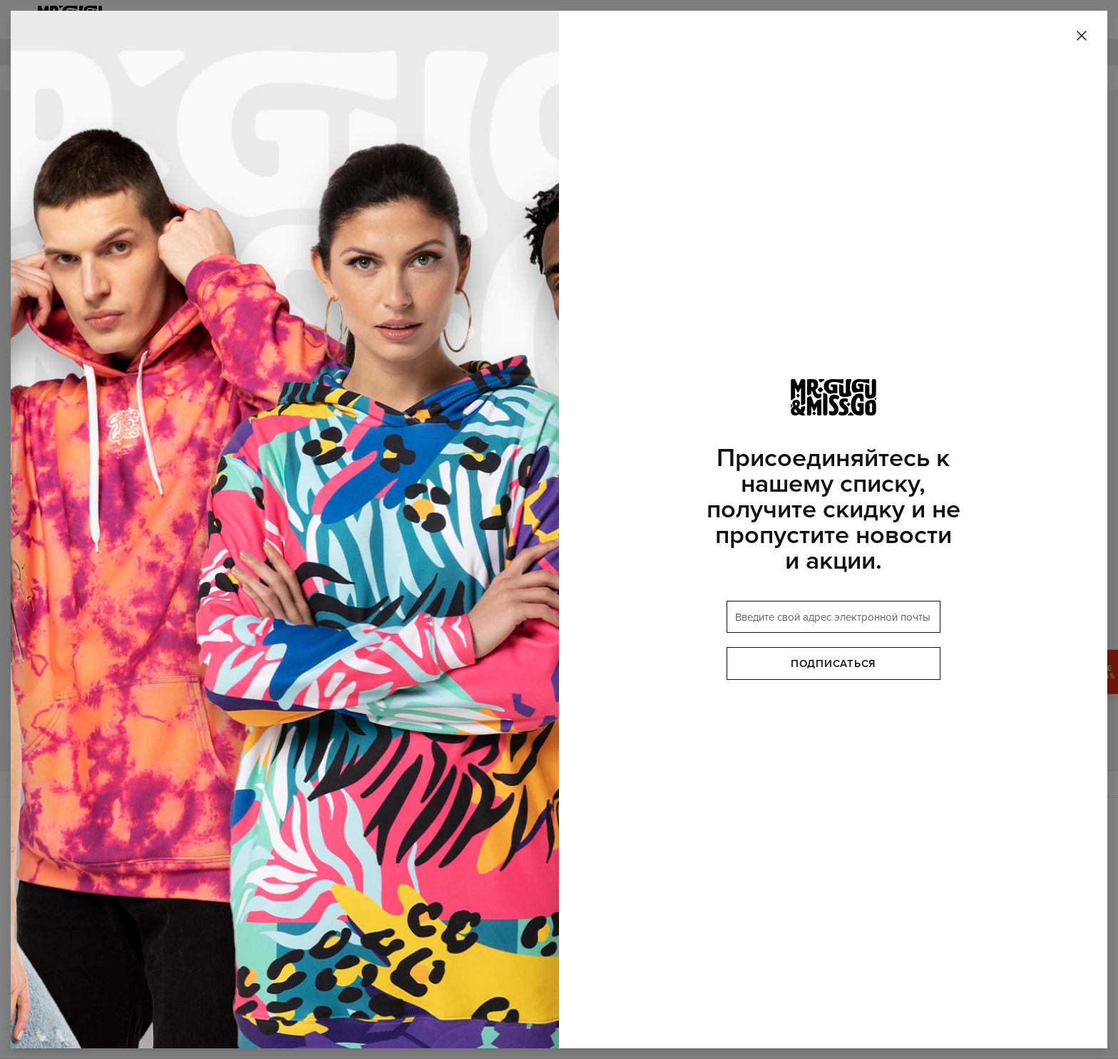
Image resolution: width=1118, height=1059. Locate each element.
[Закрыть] (1081, 36)
